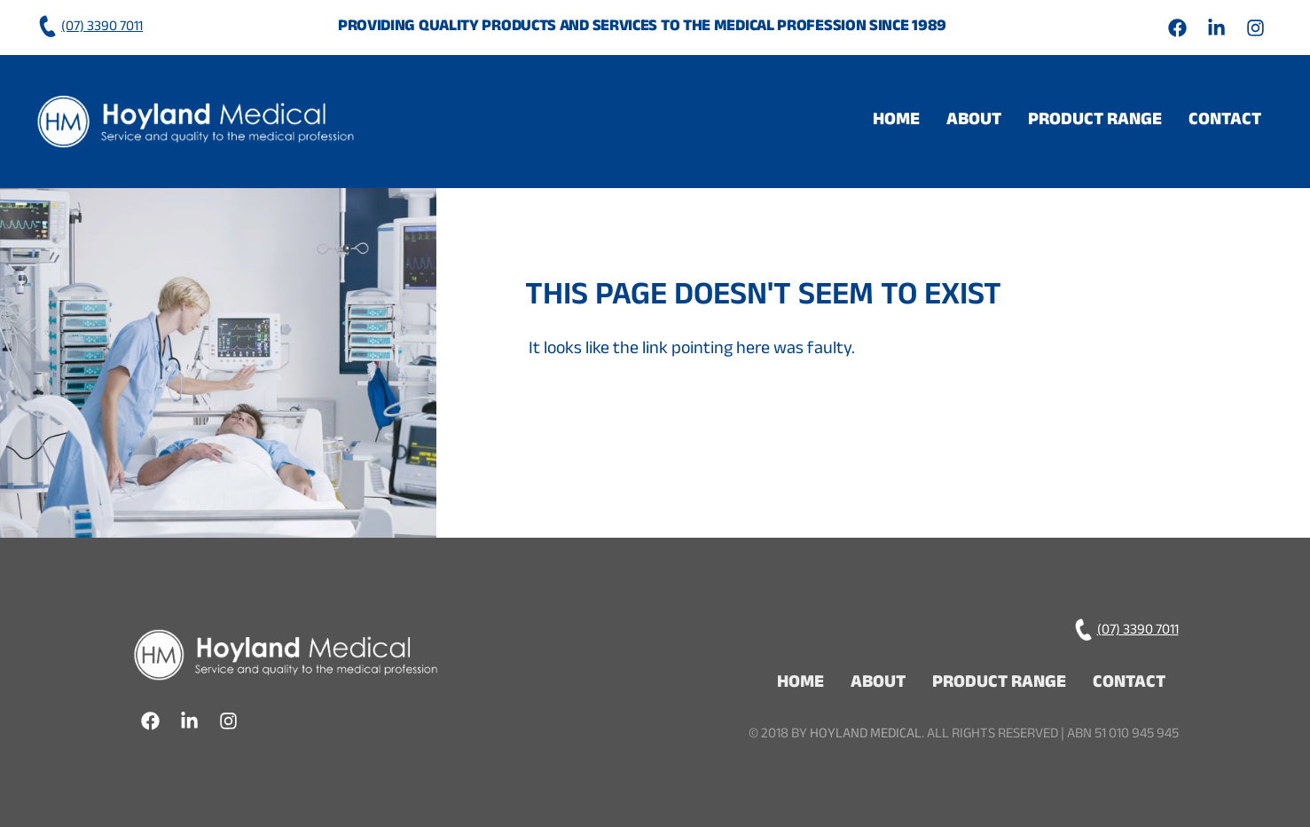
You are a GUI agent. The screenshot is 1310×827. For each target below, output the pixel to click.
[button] (1095, 121)
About (973, 121)
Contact (1224, 121)
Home (896, 121)
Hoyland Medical (866, 735)
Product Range (1095, 121)
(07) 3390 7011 (89, 28)
